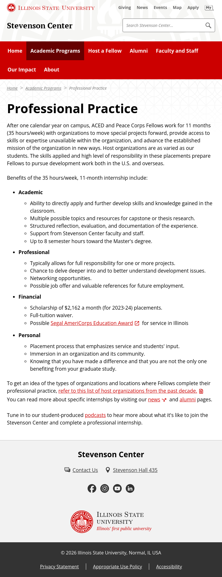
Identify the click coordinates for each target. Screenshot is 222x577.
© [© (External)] (63, 553)
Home (12, 88)
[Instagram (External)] (104, 489)
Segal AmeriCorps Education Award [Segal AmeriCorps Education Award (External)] (92, 322)
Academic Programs (43, 88)
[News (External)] (142, 7)
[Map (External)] (177, 7)
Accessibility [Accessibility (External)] (169, 566)
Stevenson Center (40, 25)
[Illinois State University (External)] (51, 7)
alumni (188, 399)
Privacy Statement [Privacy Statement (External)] (59, 566)
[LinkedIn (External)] (130, 489)
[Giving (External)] (124, 7)
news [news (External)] (154, 399)
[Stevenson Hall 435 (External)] (131, 470)
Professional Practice (88, 88)
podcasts (95, 414)
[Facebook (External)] (92, 489)
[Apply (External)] (193, 7)
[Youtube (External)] (117, 489)
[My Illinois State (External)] (209, 7)
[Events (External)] (160, 7)
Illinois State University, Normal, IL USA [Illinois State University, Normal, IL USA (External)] (119, 553)
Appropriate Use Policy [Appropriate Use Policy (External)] (117, 566)
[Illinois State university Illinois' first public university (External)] (111, 521)
